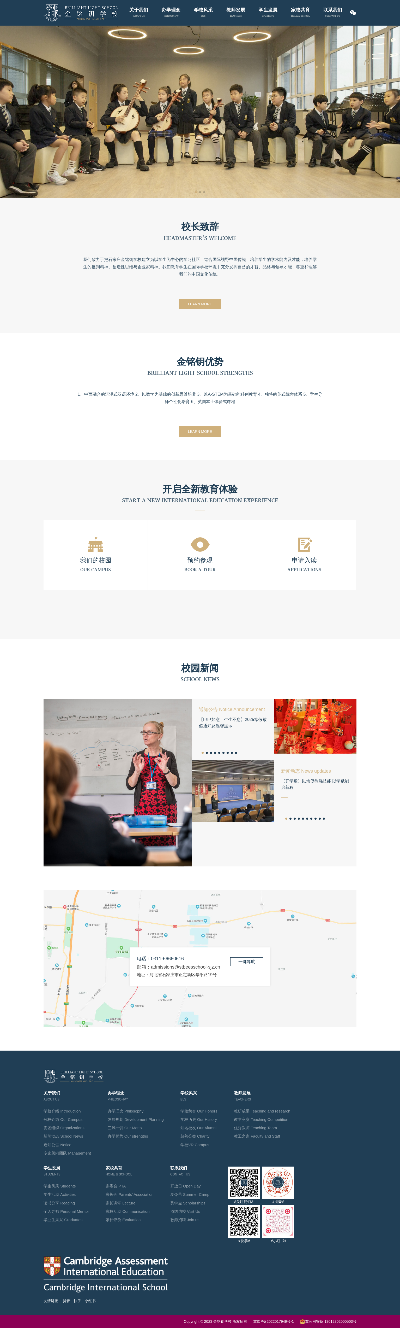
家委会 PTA (116, 1186)
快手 (77, 1301)
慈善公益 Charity (195, 1136)
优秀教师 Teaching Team (255, 1128)
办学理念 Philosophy (126, 1111)
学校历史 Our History (198, 1119)
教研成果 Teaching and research (262, 1111)
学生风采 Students (60, 1186)
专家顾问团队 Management (67, 1153)
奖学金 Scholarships (187, 1203)
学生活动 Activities (60, 1194)
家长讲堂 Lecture (120, 1203)
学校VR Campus (194, 1145)
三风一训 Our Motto (125, 1128)
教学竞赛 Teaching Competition (261, 1119)
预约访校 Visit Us (185, 1211)
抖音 (66, 1301)
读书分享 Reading (59, 1203)
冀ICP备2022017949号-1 (273, 1321)
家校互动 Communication (127, 1211)
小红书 (90, 1301)
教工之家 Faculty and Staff (257, 1136)
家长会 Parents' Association (130, 1194)
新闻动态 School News (63, 1136)
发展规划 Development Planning (136, 1119)
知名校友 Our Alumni (198, 1128)
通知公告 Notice (57, 1145)
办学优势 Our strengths (128, 1136)
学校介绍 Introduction (62, 1111)
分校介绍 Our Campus (63, 1119)
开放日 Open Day (185, 1186)
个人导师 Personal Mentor (66, 1211)
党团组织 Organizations (64, 1128)
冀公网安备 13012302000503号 (328, 1321)
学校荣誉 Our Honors (198, 1111)
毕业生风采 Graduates (63, 1220)
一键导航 (246, 961)
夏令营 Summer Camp (189, 1194)
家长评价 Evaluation (123, 1220)
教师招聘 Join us (184, 1220)
